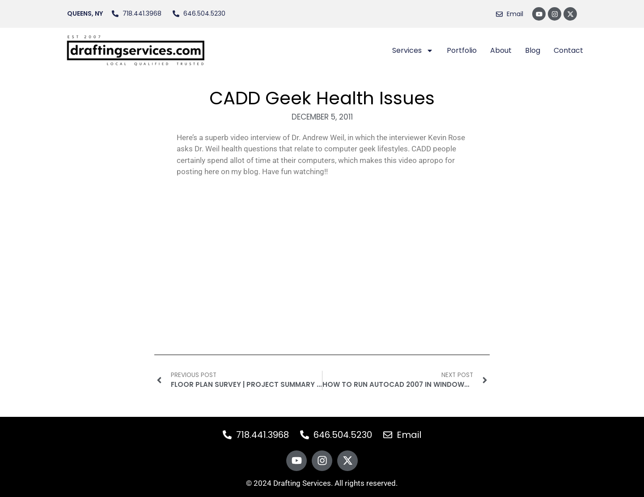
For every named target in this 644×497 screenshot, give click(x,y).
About (501, 50)
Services (412, 50)
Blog (532, 50)
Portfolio (462, 50)
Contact (568, 50)
